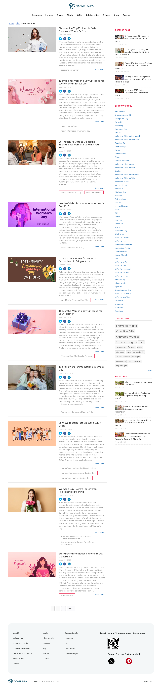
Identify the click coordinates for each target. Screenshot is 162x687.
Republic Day (120, 143)
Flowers (49, 15)
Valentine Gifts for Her (124, 164)
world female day (94, 192)
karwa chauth (138, 352)
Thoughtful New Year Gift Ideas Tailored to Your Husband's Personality (133, 66)
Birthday (118, 220)
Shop (116, 15)
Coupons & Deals (20, 643)
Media (45, 633)
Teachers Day (121, 129)
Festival (118, 195)
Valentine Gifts (125, 331)
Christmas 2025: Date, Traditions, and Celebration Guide (131, 93)
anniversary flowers (125, 347)
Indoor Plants (121, 361)
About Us (16, 633)
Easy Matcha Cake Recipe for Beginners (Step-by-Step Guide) (132, 396)
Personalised (120, 153)
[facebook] (64, 39)
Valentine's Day (121, 181)
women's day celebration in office (76, 478)
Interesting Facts (122, 248)
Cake (128, 352)
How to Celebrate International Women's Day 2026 (81, 205)
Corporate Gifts (71, 633)
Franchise (69, 638)
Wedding (119, 125)
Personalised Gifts (135, 361)
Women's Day (67, 595)
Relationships (92, 15)
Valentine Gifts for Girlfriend (127, 139)
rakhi (141, 342)
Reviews (46, 643)
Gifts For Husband (122, 269)
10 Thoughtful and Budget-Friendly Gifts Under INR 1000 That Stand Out (132, 52)
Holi (116, 258)
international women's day (72, 247)
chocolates (120, 111)
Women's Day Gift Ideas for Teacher (77, 356)
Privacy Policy (49, 638)
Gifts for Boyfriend (123, 297)
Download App (71, 653)
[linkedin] (69, 39)
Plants (70, 15)
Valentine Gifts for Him (125, 167)
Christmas (119, 234)
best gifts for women (70, 70)
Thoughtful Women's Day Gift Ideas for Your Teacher (80, 312)
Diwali (117, 216)
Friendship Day (121, 206)
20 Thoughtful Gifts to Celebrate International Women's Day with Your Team (79, 144)
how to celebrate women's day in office (78, 473)
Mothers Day (120, 192)
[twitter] (60, 39)
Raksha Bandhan (122, 160)
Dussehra (119, 300)
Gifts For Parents (122, 276)
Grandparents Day (123, 290)
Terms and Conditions (22, 653)
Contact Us (70, 648)
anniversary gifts (126, 326)
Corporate (119, 304)
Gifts (117, 209)
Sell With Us (18, 638)
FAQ (66, 643)
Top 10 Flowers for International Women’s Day (82, 368)
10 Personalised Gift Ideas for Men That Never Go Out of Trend (132, 38)
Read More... (100, 69)
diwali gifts (136, 356)
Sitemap (46, 653)
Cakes (60, 15)
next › (71, 608)
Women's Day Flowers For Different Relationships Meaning (78, 490)
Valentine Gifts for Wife (125, 178)
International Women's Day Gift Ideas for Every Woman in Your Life (81, 82)
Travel (118, 132)
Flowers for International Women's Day (77, 412)
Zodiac (118, 171)
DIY (116, 213)
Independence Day (123, 244)
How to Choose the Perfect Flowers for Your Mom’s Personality (131, 409)
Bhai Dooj (119, 223)
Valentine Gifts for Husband (127, 174)
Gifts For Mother (122, 272)
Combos (119, 307)
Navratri (118, 122)
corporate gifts (121, 366)
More (150, 370)
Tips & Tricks (120, 283)
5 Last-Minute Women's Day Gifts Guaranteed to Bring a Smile (77, 260)
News (117, 150)
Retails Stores (18, 658)
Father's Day (120, 199)
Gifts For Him (120, 265)
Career (16, 663)
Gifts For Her (120, 241)
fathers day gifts (126, 342)
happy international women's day (75, 131)
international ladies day (71, 192)
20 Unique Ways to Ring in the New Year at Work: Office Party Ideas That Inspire (133, 79)
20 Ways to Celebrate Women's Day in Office (80, 424)
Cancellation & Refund (22, 648)
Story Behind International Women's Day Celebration (81, 555)
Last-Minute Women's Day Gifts (74, 300)
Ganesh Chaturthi (123, 115)
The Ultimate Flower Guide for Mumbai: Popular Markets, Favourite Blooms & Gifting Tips (132, 436)
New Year (119, 188)
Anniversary (120, 279)
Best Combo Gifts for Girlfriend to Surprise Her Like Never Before (133, 423)
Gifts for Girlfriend (123, 294)
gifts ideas (120, 352)
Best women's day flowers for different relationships (78, 543)
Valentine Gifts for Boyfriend (127, 136)
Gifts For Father (121, 237)
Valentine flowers (123, 356)
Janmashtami (121, 251)
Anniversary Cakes (127, 336)
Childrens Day (121, 230)
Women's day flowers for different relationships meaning (76, 537)
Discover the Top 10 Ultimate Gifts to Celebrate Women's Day (79, 30)
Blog (44, 648)
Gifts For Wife (121, 262)
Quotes (126, 15)
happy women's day (69, 126)
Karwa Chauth (121, 255)
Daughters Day (121, 118)
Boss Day (119, 311)
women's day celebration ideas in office (78, 468)
